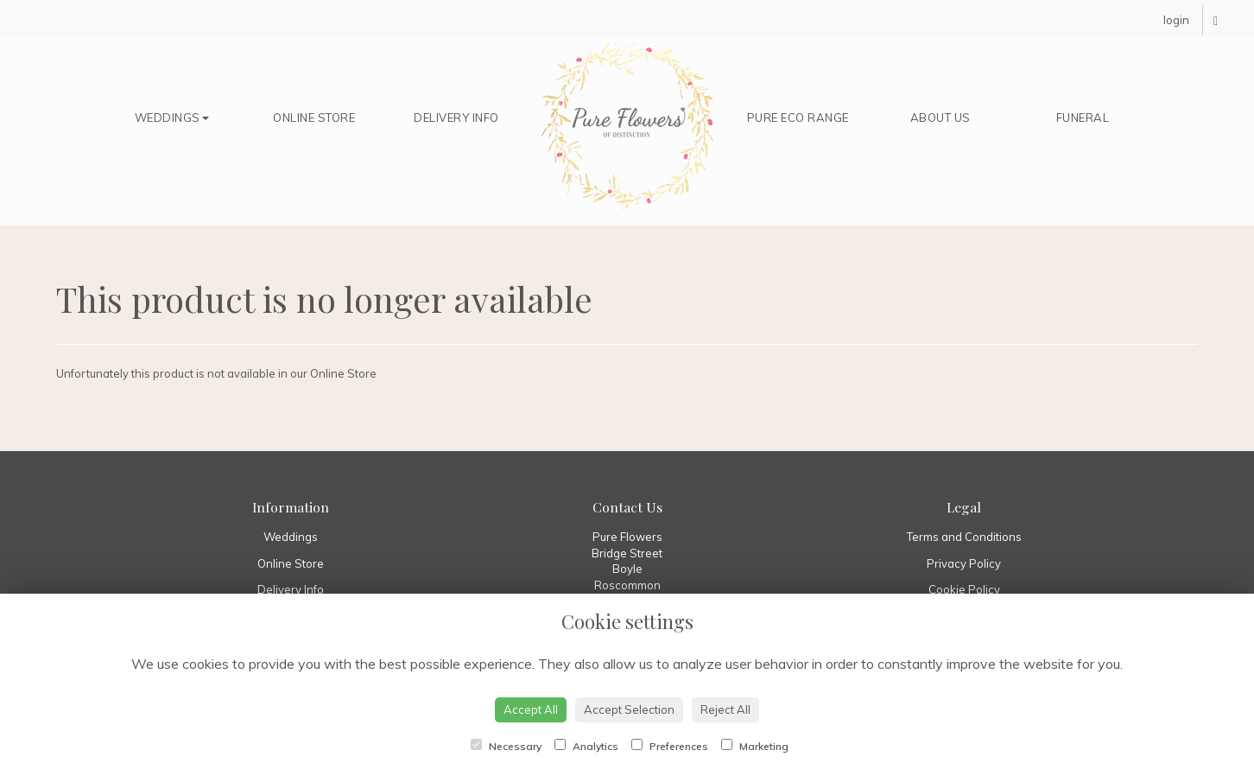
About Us (940, 117)
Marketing (754, 746)
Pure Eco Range (798, 117)
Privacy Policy (964, 563)
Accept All (531, 709)
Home (627, 126)
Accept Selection (629, 709)
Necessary (506, 746)
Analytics (586, 746)
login (1176, 20)
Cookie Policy (964, 589)
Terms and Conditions (964, 537)
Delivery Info (456, 117)
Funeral (1083, 117)
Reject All (725, 709)
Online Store (314, 117)
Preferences (669, 746)
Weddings (172, 117)
